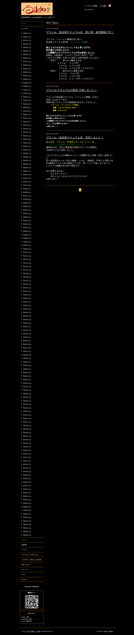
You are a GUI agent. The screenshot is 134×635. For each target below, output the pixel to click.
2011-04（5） (27, 478)
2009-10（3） (27, 531)
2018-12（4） (27, 220)
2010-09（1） (27, 496)
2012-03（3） (27, 446)
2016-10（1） (27, 294)
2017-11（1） (27, 255)
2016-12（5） (27, 287)
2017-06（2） (27, 266)
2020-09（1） (27, 149)
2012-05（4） (27, 439)
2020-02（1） (27, 171)
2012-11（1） (27, 421)
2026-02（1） (27, 33)
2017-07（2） (27, 262)
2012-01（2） (27, 453)
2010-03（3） (27, 513)
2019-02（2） (27, 213)
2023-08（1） (27, 79)
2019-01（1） (27, 217)
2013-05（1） (27, 400)
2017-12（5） (27, 252)
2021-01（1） (27, 135)
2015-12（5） (27, 323)
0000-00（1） (27, 535)
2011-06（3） (27, 471)
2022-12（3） (27, 100)
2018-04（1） (27, 238)
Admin (111, 631)
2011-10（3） (27, 464)
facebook (23, 579)
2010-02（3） (27, 517)
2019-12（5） (27, 178)
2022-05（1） (27, 107)
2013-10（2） (27, 386)
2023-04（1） (27, 89)
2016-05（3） (27, 308)
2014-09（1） (27, 358)
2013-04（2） (27, 404)
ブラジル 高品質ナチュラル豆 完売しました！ (75, 137)
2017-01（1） (27, 284)
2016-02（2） (27, 315)
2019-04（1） (27, 206)
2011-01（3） (27, 485)
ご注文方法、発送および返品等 (31, 559)
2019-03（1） (27, 209)
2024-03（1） (27, 68)
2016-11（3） (27, 291)
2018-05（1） (27, 234)
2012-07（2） (27, 436)
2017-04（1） (27, 273)
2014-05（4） (27, 365)
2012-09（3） (27, 429)
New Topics (24, 28)
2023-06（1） (27, 82)
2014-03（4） (27, 372)
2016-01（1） (27, 319)
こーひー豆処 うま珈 (33, 631)
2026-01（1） (27, 36)
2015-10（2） (27, 330)
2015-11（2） (27, 326)
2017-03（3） (27, 277)
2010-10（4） (27, 492)
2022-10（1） (27, 103)
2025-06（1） (27, 43)
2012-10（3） (27, 425)
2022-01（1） (27, 114)
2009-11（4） (27, 527)
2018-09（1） (27, 231)
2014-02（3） (27, 376)
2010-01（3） (27, 520)
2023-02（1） (27, 93)
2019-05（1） (27, 202)
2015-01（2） (27, 344)
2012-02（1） (27, 450)
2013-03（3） (27, 407)
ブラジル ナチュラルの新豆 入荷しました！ (71, 90)
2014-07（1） (27, 361)
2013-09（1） (27, 390)
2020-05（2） (27, 160)
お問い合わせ (25, 564)
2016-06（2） (27, 305)
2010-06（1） (27, 506)
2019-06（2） (27, 199)
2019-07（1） (27, 195)
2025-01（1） (27, 58)
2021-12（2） (27, 118)
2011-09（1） (27, 467)
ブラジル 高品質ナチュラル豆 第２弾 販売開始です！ (80, 32)
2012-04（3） (27, 443)
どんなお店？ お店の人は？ (30, 554)
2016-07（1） (27, 301)
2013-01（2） (27, 414)
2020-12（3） (27, 139)
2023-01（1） (27, 96)
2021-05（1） (27, 128)
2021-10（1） (27, 125)
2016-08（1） (27, 298)
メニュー (24, 540)
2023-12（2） (27, 75)
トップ (23, 23)
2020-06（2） (27, 156)
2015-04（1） (27, 337)
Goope (106, 631)
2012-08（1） (27, 432)
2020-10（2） (27, 146)
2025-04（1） (27, 50)
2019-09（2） (27, 188)
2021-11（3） (27, 121)
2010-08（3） (27, 499)
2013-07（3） (27, 397)
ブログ (23, 574)
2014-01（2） (27, 379)
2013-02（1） (27, 411)
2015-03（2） (27, 340)
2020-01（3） (27, 174)
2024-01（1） (27, 72)
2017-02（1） (27, 280)
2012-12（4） (27, 418)
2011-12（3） (27, 457)
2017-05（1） (27, 270)
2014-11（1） (27, 351)
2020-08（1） (27, 153)
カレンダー (24, 569)
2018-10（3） (27, 227)
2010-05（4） (27, 510)
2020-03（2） (27, 167)
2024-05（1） (27, 65)
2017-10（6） (27, 259)
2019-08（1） (27, 192)
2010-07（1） (27, 503)
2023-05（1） (27, 86)
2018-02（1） (27, 245)
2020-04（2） (27, 164)
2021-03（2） (27, 132)
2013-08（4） (27, 393)
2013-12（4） (27, 383)
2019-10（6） (27, 185)
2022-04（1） (27, 111)
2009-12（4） (27, 524)
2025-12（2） (27, 40)
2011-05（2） (27, 474)
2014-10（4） (27, 354)
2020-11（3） (27, 142)
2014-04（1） (27, 368)
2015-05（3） (27, 333)
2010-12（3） (27, 489)
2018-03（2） (27, 241)
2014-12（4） (27, 347)
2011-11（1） (27, 460)
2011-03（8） (27, 482)
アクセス (24, 549)
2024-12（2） (27, 61)
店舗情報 (24, 544)
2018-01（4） (27, 248)
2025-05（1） (27, 47)
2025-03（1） (27, 54)
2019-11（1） (27, 181)
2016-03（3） (27, 312)
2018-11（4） (27, 224)
